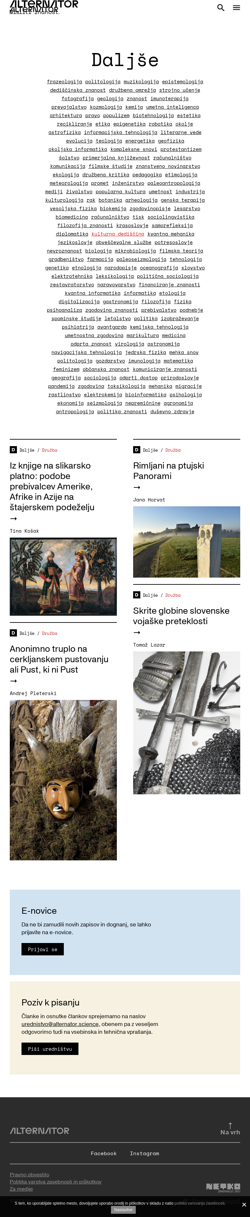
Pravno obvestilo (29, 1174)
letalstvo (117, 318)
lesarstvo (187, 208)
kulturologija (64, 199)
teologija (109, 140)
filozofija (156, 301)
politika (146, 318)
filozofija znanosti (85, 225)
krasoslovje (132, 225)
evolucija (79, 140)
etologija (172, 292)
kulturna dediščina (117, 233)
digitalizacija (79, 301)
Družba (49, 450)
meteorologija (69, 182)
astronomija (163, 343)
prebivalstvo (158, 309)
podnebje (191, 309)
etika (102, 123)
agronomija (178, 402)
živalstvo (79, 191)
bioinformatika (145, 394)
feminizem (66, 369)
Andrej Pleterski (33, 693)
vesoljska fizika (73, 208)
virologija (129, 343)
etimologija (181, 174)
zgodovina (91, 386)
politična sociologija (168, 276)
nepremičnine (142, 402)
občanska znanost (106, 369)
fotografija (78, 98)
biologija (98, 250)
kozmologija (106, 106)
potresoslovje (174, 242)
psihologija (186, 394)
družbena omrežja (132, 89)
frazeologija (64, 81)
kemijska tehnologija (159, 326)
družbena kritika (105, 174)
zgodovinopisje (150, 208)
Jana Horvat (149, 499)
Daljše (27, 450)
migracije (188, 386)
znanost (137, 98)
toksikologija (126, 386)
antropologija (75, 411)
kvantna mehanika (170, 233)
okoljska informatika (78, 149)
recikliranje (74, 123)
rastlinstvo (65, 394)
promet (100, 182)
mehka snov (184, 352)
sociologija (100, 377)
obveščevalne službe (123, 242)
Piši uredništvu (50, 1048)
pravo (92, 115)
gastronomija (120, 301)
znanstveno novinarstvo (168, 166)
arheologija (141, 199)
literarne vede (180, 132)
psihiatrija (78, 326)
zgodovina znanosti (111, 309)
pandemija (61, 386)
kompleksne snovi (133, 149)
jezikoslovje (74, 242)
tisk (138, 216)
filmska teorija (181, 250)
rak (91, 199)
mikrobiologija (135, 250)
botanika (110, 199)
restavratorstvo (72, 284)
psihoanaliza (64, 309)
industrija (190, 191)
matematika (178, 360)
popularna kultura (121, 191)
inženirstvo (128, 182)
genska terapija (183, 199)
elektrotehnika (71, 276)
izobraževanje (180, 318)
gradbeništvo (66, 259)
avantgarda (112, 326)
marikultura (143, 335)
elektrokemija (103, 394)
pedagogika (147, 174)
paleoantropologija (173, 182)
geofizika (171, 140)
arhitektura (66, 115)
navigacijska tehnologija (86, 352)
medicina (174, 335)
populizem (116, 115)
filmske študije (110, 166)
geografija (66, 377)
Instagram (144, 1153)
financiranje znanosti (169, 284)
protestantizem (180, 149)
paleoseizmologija (141, 259)
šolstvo (69, 157)
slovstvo (193, 267)
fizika (182, 301)
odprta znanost (91, 343)
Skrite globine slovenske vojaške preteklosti (181, 616)
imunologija (144, 360)
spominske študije (76, 318)
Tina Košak (24, 530)
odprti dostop (138, 377)
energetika (140, 140)
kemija (134, 106)
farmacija (100, 259)
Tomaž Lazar (149, 644)
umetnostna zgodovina (94, 335)
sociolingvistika (170, 216)
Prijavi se (42, 949)
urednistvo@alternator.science (60, 1024)
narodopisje (120, 267)
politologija (102, 81)
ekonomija (70, 402)
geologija (110, 98)
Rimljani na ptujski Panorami (168, 471)
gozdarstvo (110, 360)
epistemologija (182, 81)
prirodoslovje (180, 377)
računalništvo (172, 157)
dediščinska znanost (78, 89)
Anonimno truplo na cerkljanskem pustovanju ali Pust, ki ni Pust (59, 659)
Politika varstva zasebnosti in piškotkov (56, 1181)
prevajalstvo (69, 106)
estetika (189, 115)
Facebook (104, 1153)
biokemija (113, 208)
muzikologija (141, 81)
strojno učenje (179, 89)
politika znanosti (122, 411)
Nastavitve (123, 1210)
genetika (57, 267)
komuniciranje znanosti (165, 369)
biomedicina (72, 216)
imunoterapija (169, 98)
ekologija (66, 174)
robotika (160, 123)
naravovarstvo (116, 284)
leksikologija (115, 276)
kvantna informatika (92, 292)
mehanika (160, 386)
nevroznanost (64, 250)
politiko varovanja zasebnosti (199, 1203)
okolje (184, 123)
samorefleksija (172, 225)
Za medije (21, 1189)
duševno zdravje (172, 411)
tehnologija (186, 259)
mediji (54, 191)
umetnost (160, 191)
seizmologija (104, 402)
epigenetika (129, 123)
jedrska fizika (145, 352)
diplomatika (72, 233)
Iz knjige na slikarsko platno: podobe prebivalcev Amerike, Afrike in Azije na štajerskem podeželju (52, 486)
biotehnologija (153, 115)
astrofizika (65, 132)
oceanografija (159, 267)
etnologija (86, 267)
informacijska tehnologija (120, 132)
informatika (140, 292)
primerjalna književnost (116, 157)
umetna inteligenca (172, 106)
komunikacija (67, 166)
